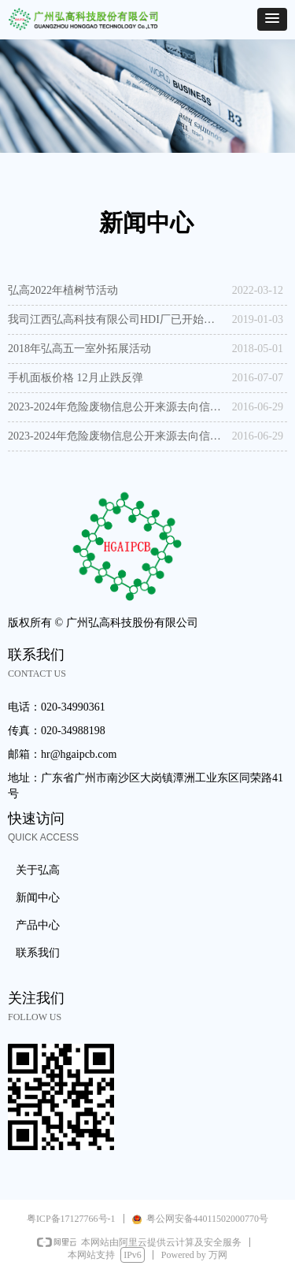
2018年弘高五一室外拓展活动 (79, 348)
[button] (272, 19)
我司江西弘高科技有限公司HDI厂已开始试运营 (116, 319)
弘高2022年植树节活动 (63, 290)
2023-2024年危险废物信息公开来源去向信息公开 (116, 407)
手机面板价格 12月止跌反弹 (75, 378)
